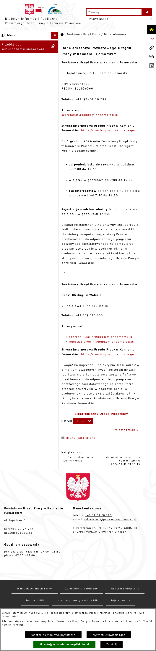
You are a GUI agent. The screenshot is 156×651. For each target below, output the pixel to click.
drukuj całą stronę (81, 437)
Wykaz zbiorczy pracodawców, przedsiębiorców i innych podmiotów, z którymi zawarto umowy (25, 167)
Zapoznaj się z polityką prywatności (53, 635)
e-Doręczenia (11, 212)
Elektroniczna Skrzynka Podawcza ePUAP (20, 221)
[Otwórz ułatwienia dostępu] (151, 29)
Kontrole (8, 154)
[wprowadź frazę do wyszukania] (114, 12)
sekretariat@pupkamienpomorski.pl (89, 115)
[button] (55, 43)
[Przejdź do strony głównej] (43, 15)
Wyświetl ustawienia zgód (108, 635)
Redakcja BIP (11, 231)
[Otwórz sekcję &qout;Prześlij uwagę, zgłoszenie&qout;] (151, 56)
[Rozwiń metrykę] (83, 421)
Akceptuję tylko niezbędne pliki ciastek (64, 644)
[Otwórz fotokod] (151, 65)
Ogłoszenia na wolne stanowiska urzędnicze (19, 144)
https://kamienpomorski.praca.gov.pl (110, 130)
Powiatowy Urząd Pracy (19, 43)
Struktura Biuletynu (124, 588)
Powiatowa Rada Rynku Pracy (24, 189)
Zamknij (111, 644)
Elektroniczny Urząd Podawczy (101, 413)
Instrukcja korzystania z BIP (23, 204)
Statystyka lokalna (16, 197)
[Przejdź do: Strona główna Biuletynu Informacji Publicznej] (62, 34)
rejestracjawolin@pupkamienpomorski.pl (102, 341)
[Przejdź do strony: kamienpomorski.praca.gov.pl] (151, 47)
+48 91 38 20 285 (98, 515)
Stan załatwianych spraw (35, 588)
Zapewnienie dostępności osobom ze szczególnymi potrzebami (21, 250)
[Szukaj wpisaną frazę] (147, 12)
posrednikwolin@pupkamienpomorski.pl (101, 337)
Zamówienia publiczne (19, 134)
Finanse (7, 182)
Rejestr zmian (120, 600)
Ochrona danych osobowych (23, 239)
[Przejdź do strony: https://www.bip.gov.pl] (151, 38)
